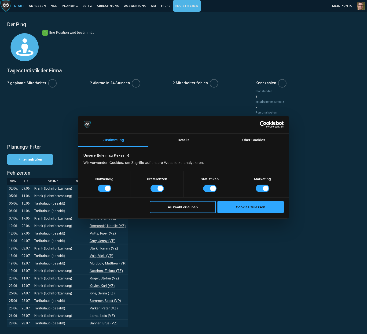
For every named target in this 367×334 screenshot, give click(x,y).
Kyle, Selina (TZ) (102, 293)
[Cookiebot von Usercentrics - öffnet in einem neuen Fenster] (263, 124)
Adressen (37, 6)
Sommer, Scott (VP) (105, 300)
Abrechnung (108, 6)
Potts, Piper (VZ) (103, 233)
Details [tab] (183, 140)
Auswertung (135, 6)
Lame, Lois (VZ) (102, 315)
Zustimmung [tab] (113, 140)
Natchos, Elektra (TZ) (106, 270)
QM (153, 6)
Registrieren (186, 6)
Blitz (87, 6)
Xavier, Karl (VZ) (102, 285)
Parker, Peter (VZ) (104, 308)
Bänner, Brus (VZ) (103, 323)
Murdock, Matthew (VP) (108, 263)
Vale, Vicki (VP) (101, 255)
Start (19, 6)
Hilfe (166, 6)
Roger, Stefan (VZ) (104, 278)
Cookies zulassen (250, 207)
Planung (70, 6)
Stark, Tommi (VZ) (104, 248)
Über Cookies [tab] (253, 140)
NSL (54, 6)
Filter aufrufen (30, 159)
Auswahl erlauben (183, 207)
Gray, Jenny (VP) (102, 240)
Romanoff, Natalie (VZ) (108, 225)
